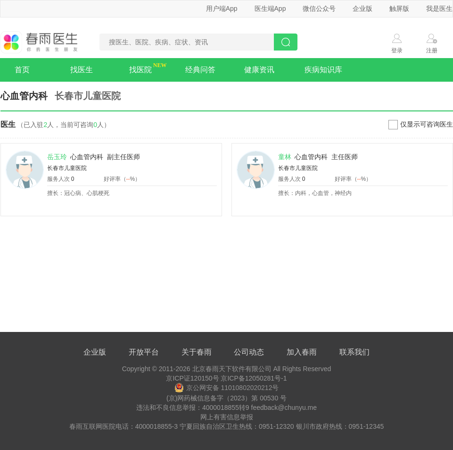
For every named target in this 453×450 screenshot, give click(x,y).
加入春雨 (302, 352)
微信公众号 (319, 8)
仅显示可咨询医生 (426, 124)
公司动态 (249, 352)
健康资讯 (259, 70)
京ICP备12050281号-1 (254, 378)
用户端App (222, 8)
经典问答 (200, 70)
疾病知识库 (323, 70)
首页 (22, 70)
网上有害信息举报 (226, 417)
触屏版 (399, 8)
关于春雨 (196, 352)
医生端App (270, 8)
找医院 (140, 70)
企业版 (362, 8)
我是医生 (439, 8)
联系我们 (354, 352)
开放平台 (144, 352)
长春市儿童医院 (67, 168)
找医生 (81, 70)
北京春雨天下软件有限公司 (232, 369)
